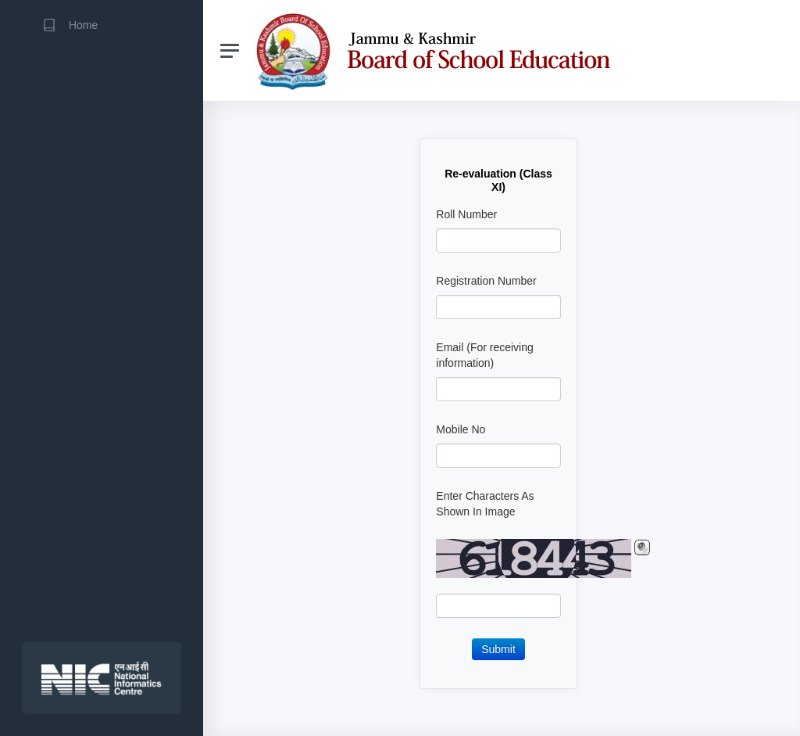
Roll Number (466, 214)
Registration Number (486, 281)
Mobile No (460, 429)
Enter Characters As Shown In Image (485, 504)
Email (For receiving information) (484, 355)
